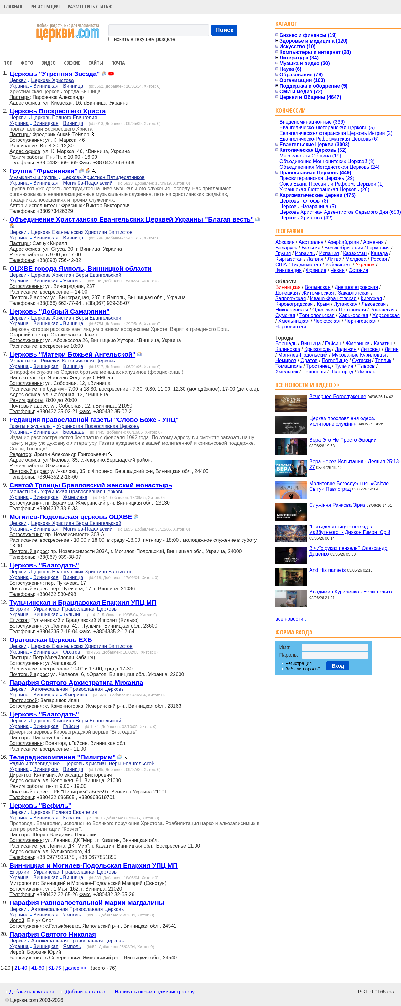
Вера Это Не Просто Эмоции (343, 440)
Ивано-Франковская (333, 298)
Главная (13, 6)
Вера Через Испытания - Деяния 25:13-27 (355, 464)
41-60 (37, 968)
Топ (8, 62)
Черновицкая (290, 326)
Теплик (383, 360)
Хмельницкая (294, 321)
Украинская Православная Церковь (97, 426)
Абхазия (284, 242)
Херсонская (386, 315)
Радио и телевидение (34, 763)
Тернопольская (317, 315)
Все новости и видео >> (307, 385)
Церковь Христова (52, 80)
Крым (323, 304)
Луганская (345, 304)
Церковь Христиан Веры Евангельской (76, 275)
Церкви (17, 80)
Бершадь (73, 431)
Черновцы (314, 371)
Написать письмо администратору (154, 991)
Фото (27, 62)
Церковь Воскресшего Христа (57, 111)
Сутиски (361, 360)
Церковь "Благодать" (44, 565)
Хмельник (286, 371)
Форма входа (293, 632)
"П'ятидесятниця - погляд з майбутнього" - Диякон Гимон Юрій (349, 529)
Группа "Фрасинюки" (43, 170)
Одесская (323, 309)
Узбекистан (338, 264)
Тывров (366, 366)
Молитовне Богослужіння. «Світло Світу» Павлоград (349, 485)
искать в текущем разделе (141, 39)
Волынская (318, 287)
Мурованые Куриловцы (359, 354)
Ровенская (382, 309)
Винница (73, 86)
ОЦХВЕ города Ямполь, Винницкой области (80, 268)
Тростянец (318, 366)
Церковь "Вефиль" (40, 805)
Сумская (285, 315)
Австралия (311, 242)
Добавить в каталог (31, 991)
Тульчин (72, 614)
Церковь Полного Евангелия (64, 117)
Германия (378, 247)
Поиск (225, 30)
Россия (379, 259)
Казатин (72, 817)
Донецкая (286, 292)
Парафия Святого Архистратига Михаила (76, 682)
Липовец (370, 349)
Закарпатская (354, 292)
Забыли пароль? (302, 668)
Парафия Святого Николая (52, 934)
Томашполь (288, 366)
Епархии (19, 609)
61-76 (54, 968)
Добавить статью (85, 991)
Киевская (371, 298)
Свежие (72, 62)
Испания (329, 253)
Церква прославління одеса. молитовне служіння (342, 420)
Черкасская (327, 321)
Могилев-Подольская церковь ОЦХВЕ (70, 516)
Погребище (335, 360)
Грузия (283, 253)
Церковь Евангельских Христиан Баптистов (81, 232)
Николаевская (291, 309)
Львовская (374, 304)
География (289, 231)
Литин (392, 349)
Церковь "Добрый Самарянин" (59, 311)
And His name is (327, 569)
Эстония (358, 270)
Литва (334, 259)
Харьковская (353, 315)
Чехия (338, 270)
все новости (289, 619)
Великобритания (344, 247)
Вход (338, 666)
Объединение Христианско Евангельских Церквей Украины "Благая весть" (131, 219)
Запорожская (290, 298)
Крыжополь (317, 349)
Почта (118, 62)
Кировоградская (294, 304)
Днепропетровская (356, 287)
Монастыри (22, 360)
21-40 (20, 968)
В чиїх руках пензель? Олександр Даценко (348, 551)
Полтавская (352, 309)
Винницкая (45, 86)
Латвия (315, 259)
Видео (48, 62)
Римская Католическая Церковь (78, 360)
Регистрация (45, 6)
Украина (19, 86)
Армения (373, 242)
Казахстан (355, 253)
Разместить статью (90, 6)
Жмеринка (75, 497)
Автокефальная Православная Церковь (77, 689)
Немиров (285, 360)
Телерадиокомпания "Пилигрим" (62, 757)
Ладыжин (346, 349)
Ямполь (72, 280)
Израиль (305, 253)
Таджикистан (306, 264)
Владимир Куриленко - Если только (350, 591)
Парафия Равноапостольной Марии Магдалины (86, 902)
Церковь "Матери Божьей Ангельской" (72, 354)
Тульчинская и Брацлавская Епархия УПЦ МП (82, 602)
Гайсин (71, 726)
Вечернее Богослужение (337, 396)
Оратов (71, 651)
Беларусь (286, 247)
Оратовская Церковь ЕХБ (50, 639)
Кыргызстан (289, 259)
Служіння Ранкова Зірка (337, 505)
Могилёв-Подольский (87, 183)
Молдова (356, 259)
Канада (379, 253)
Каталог (286, 23)
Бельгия (310, 247)
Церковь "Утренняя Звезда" (54, 73)
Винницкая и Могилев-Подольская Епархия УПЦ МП (93, 865)
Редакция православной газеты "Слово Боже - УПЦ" (94, 419)
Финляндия (288, 270)
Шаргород (341, 371)
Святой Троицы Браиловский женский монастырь (90, 485)
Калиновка (287, 349)
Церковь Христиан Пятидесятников (103, 177)
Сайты (95, 62)
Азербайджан (343, 242)
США (281, 264)
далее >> (76, 968)
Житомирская (318, 292)
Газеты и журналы (30, 426)
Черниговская (361, 321)
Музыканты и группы (33, 177)
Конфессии (290, 110)
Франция (316, 270)
